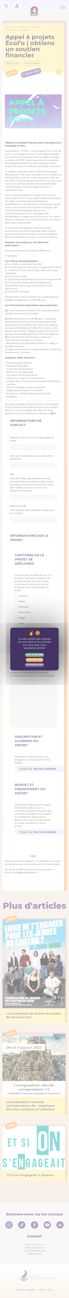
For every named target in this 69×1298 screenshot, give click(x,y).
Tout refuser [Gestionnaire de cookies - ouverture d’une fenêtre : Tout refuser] (34, 660)
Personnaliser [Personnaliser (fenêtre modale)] (34, 665)
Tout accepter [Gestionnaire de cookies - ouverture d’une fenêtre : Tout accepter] (34, 655)
